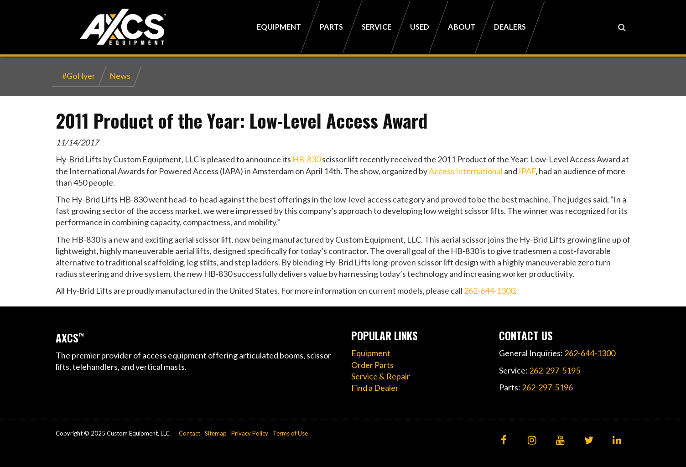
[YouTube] (560, 441)
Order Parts (372, 365)
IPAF (527, 171)
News (119, 76)
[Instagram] (532, 441)
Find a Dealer (375, 388)
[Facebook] (504, 441)
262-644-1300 (489, 290)
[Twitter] (588, 441)
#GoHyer (78, 76)
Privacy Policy (249, 433)
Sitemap (216, 433)
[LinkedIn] (617, 441)
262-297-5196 (547, 387)
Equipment (370, 353)
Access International (466, 171)
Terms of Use (290, 433)
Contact (189, 433)
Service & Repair (380, 376)
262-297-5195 (554, 370)
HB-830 (306, 159)
